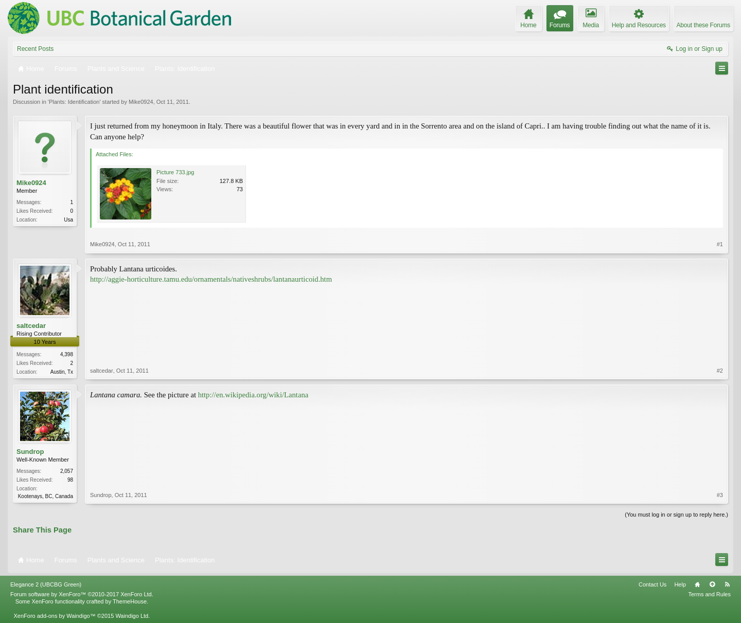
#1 (720, 244)
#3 (720, 495)
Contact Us (652, 584)
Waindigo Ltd (131, 616)
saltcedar (31, 325)
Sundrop (30, 451)
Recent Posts (35, 48)
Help (680, 584)
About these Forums (703, 25)
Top (712, 584)
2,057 (66, 471)
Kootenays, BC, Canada (45, 496)
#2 (720, 371)
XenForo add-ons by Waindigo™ (54, 616)
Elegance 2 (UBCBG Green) (45, 584)
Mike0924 (141, 102)
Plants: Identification (74, 102)
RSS (727, 584)
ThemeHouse (130, 601)
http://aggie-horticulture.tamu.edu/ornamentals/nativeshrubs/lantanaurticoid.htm (211, 279)
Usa (68, 220)
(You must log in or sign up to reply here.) (676, 514)
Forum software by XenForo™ (81, 594)
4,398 (66, 354)
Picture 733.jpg (175, 172)
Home (697, 584)
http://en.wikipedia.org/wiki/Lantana (253, 395)
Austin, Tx (61, 372)
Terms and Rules (709, 594)
